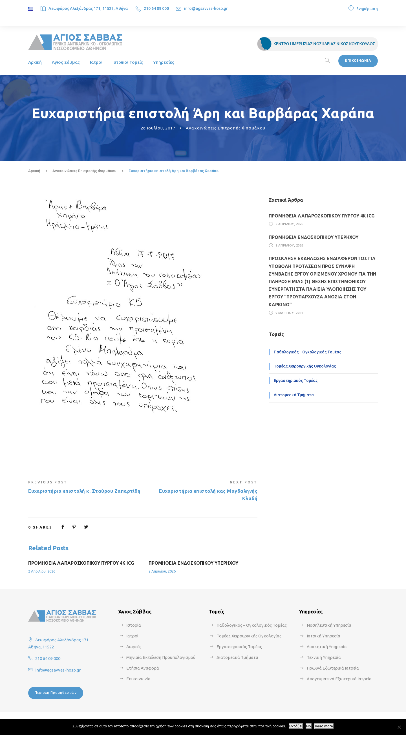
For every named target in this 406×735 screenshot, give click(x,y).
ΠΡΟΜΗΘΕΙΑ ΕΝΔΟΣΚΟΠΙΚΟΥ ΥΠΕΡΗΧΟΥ (193, 562)
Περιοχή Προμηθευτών (56, 692)
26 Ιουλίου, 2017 (158, 128)
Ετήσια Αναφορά (142, 668)
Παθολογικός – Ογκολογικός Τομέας (307, 352)
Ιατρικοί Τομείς (127, 62)
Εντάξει (295, 726)
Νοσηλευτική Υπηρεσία (329, 625)
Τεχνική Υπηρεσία (324, 657)
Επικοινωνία (138, 678)
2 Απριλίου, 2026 (41, 571)
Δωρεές (133, 646)
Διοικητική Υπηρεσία (327, 646)
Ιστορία (133, 625)
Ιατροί (96, 62)
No (308, 726)
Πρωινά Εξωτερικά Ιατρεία (333, 668)
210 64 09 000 (156, 8)
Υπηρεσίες (163, 62)
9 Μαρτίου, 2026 (289, 312)
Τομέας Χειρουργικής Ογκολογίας (305, 366)
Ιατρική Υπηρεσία (323, 635)
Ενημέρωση (367, 8)
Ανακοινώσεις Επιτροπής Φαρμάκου (225, 128)
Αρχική (35, 62)
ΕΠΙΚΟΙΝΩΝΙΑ (358, 60)
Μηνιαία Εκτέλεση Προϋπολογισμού (160, 657)
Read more (324, 726)
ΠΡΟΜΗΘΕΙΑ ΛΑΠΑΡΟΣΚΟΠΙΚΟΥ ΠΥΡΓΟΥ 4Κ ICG (81, 562)
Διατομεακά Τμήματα (294, 395)
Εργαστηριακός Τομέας (295, 380)
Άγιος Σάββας (66, 62)
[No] (399, 727)
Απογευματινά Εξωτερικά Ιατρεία (339, 678)
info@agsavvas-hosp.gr (206, 8)
